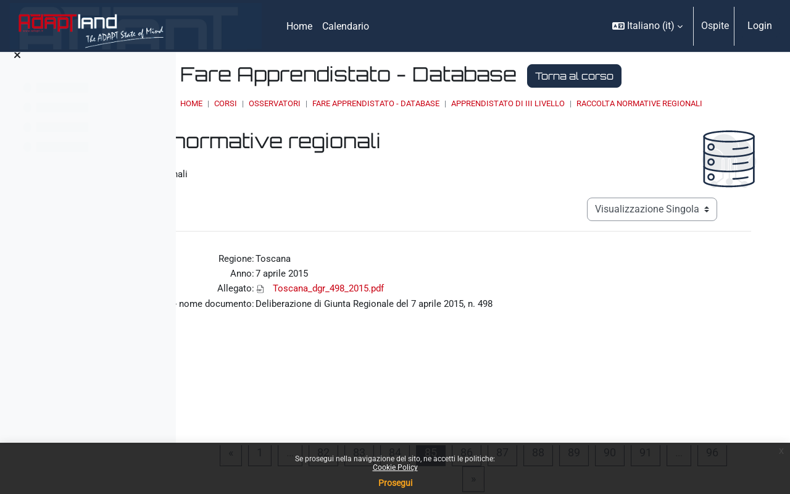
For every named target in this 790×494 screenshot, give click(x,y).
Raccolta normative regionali (368, 115)
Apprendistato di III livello (621, 103)
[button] (647, 26)
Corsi (339, 103)
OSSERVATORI (388, 103)
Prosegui (395, 483)
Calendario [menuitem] (345, 26)
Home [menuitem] (299, 26)
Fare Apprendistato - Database (489, 103)
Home (305, 103)
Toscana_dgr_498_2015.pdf (458, 303)
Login (759, 25)
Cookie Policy (395, 467)
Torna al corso (688, 76)
